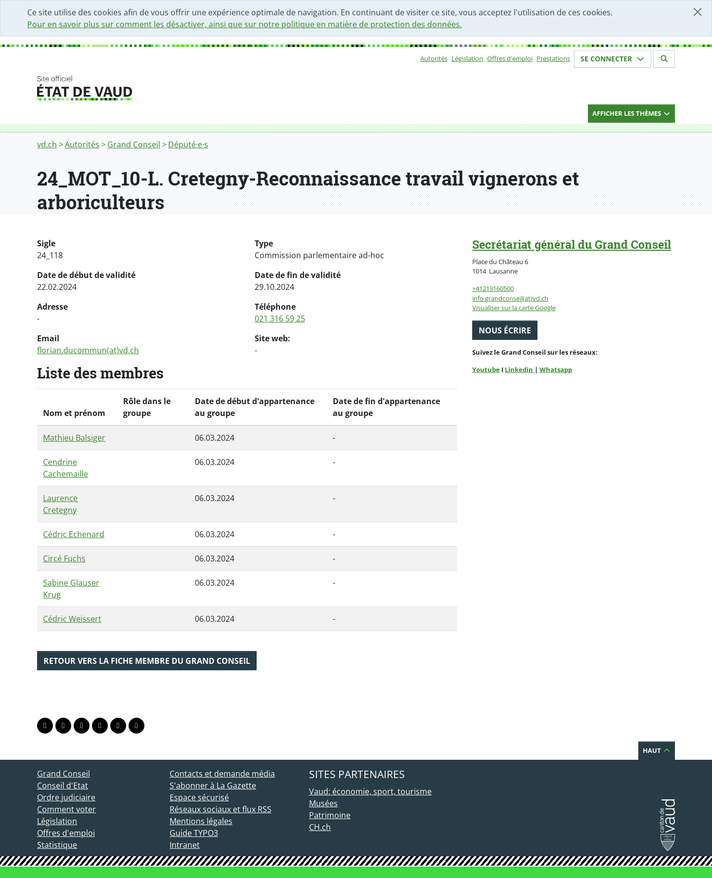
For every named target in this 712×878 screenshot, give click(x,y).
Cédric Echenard (73, 534)
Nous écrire (505, 330)
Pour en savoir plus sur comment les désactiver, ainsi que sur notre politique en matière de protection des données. (244, 24)
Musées (323, 803)
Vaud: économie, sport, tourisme (370, 791)
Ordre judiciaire (66, 797)
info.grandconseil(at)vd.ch (510, 298)
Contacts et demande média (222, 773)
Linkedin (519, 369)
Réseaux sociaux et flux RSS (220, 809)
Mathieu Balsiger (74, 437)
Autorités (433, 58)
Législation (467, 58)
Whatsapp (555, 369)
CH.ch (320, 827)
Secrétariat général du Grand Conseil (571, 244)
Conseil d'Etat (62, 785)
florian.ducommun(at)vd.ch (88, 350)
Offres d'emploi (510, 58)
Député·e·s (188, 144)
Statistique (57, 844)
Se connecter (612, 58)
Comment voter (66, 809)
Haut (656, 750)
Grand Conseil (133, 144)
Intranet (185, 844)
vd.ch (47, 144)
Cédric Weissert (72, 618)
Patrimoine (330, 815)
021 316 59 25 (280, 318)
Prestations (553, 58)
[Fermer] (698, 11)
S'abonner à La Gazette (213, 785)
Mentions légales (201, 821)
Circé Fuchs (64, 558)
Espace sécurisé (199, 797)
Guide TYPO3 (194, 833)
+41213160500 (493, 288)
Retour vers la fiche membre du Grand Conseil (147, 660)
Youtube (486, 369)
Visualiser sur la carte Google (514, 307)
